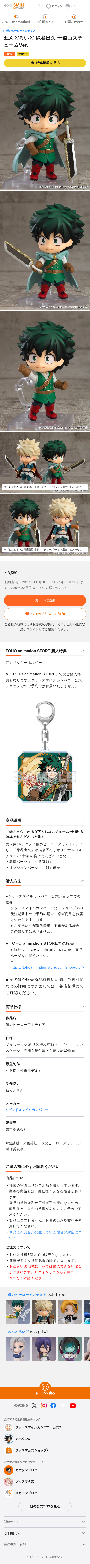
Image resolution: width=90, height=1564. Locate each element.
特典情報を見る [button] (45, 63)
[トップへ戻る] (45, 1387)
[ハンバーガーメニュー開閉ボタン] (83, 6)
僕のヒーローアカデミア (20, 30)
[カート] (40, 6)
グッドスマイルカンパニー (28, 1110)
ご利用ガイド (14, 1533)
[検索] (33, 6)
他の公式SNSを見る (45, 1506)
